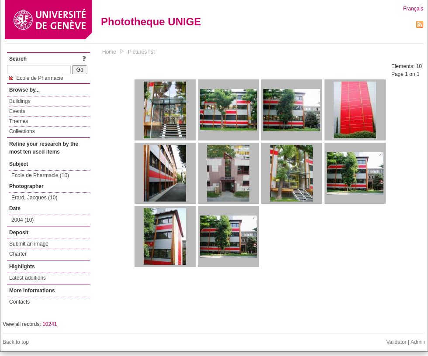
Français (413, 9)
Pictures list (141, 52)
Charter (18, 254)
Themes (18, 121)
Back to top (16, 342)
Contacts (19, 302)
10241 (49, 324)
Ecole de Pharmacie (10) (40, 175)
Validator (396, 342)
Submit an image (28, 244)
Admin (418, 342)
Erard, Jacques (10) (34, 198)
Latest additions (27, 278)
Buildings (20, 101)
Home (109, 52)
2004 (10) (22, 220)
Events (17, 111)
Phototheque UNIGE (151, 21)
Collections (22, 131)
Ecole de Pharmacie (36, 78)
